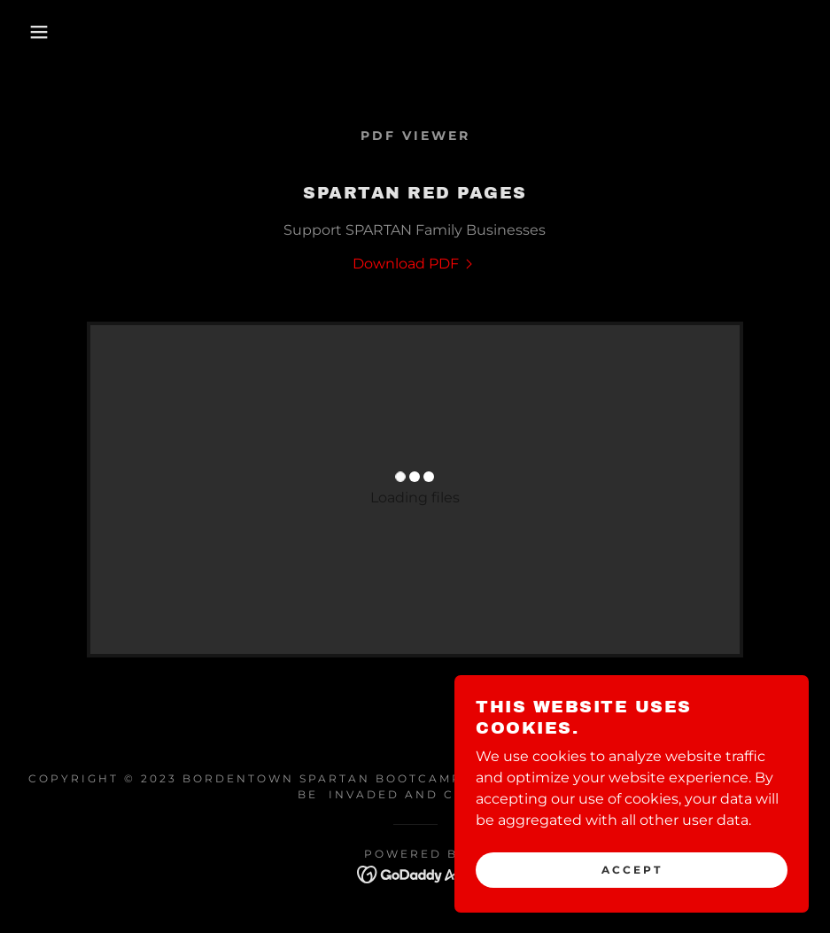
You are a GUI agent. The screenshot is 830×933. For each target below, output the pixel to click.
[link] (415, 263)
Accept (632, 869)
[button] (41, 32)
